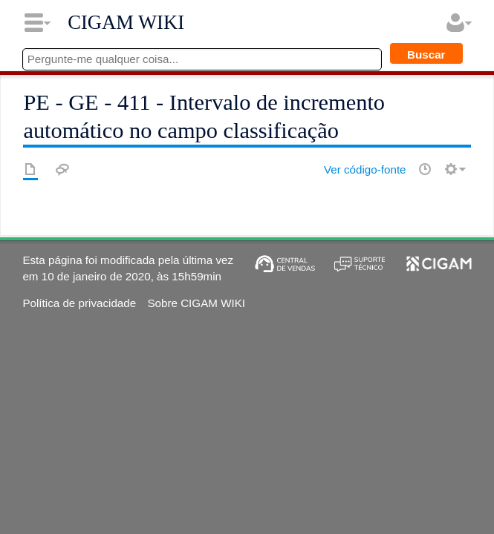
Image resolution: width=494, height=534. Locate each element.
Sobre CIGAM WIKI (196, 303)
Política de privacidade (79, 303)
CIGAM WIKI (126, 22)
